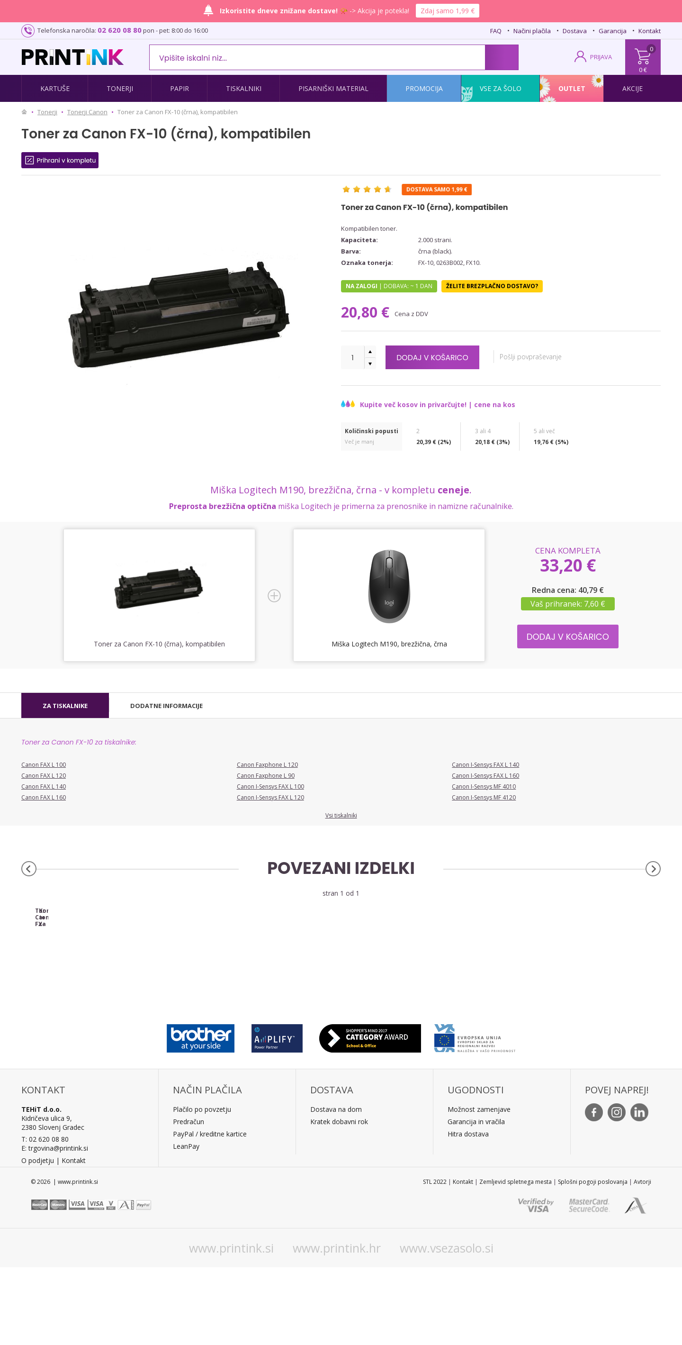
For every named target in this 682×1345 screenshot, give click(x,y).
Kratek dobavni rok (339, 1199)
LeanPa (184, 1223)
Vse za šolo (500, 88)
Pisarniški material (333, 88)
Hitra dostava (468, 1211)
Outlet (571, 88)
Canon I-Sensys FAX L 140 (485, 765)
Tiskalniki (243, 88)
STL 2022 (435, 1259)
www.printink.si (231, 1326)
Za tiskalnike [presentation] (65, 705)
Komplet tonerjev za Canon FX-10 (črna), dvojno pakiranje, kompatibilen (261, 992)
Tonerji (120, 88)
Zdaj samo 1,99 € (448, 10)
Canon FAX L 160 (43, 797)
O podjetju (37, 1238)
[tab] (65, 705)
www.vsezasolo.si (447, 1326)
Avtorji (642, 1259)
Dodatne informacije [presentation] (166, 705)
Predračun (188, 1199)
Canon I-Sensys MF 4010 (484, 786)
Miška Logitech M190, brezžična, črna (389, 643)
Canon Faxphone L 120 (267, 765)
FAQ (496, 31)
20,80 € (367, 312)
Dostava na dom (336, 1186)
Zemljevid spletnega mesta (515, 1259)
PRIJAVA (601, 57)
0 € (643, 69)
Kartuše (55, 88)
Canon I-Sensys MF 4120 (484, 797)
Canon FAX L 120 (43, 776)
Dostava (575, 31)
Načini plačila (532, 31)
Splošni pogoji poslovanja (593, 1259)
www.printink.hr (337, 1326)
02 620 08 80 (120, 30)
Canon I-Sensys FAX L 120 (270, 797)
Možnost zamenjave (479, 1186)
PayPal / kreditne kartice (210, 1211)
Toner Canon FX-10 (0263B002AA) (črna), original (101, 992)
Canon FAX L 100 (43, 765)
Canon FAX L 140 (43, 786)
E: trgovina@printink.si (54, 1225)
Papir (179, 88)
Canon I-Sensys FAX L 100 (270, 786)
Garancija (613, 31)
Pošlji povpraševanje (552, 356)
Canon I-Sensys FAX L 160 (485, 776)
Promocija (424, 88)
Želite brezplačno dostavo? (492, 286)
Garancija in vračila (476, 1199)
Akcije (632, 88)
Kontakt (649, 31)
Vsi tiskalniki (341, 815)
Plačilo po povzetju (202, 1186)
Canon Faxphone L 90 (266, 776)
